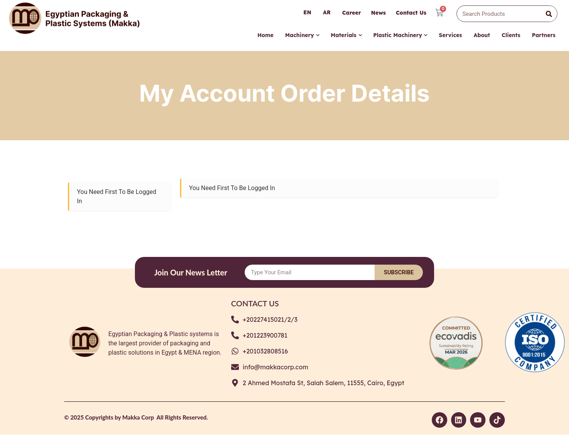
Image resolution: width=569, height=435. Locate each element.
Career (351, 12)
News (378, 12)
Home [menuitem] (265, 35)
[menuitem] (302, 38)
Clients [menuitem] (511, 35)
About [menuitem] (482, 35)
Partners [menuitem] (543, 35)
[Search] (548, 14)
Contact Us (410, 12)
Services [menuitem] (450, 35)
